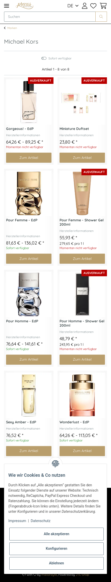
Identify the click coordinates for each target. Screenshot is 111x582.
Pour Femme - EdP (21, 220)
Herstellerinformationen (23, 135)
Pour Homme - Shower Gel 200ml (82, 323)
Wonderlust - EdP (74, 422)
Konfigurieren (56, 548)
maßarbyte (49, 574)
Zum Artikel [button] (28, 157)
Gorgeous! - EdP (20, 129)
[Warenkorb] (102, 6)
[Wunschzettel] (93, 6)
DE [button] (70, 6)
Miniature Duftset (74, 129)
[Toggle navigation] (6, 6)
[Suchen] (50, 17)
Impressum (17, 521)
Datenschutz (40, 521)
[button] (84, 6)
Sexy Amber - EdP (21, 422)
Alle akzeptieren (56, 534)
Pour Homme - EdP (22, 321)
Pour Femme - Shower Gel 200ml (82, 222)
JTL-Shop (82, 574)
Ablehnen (56, 563)
